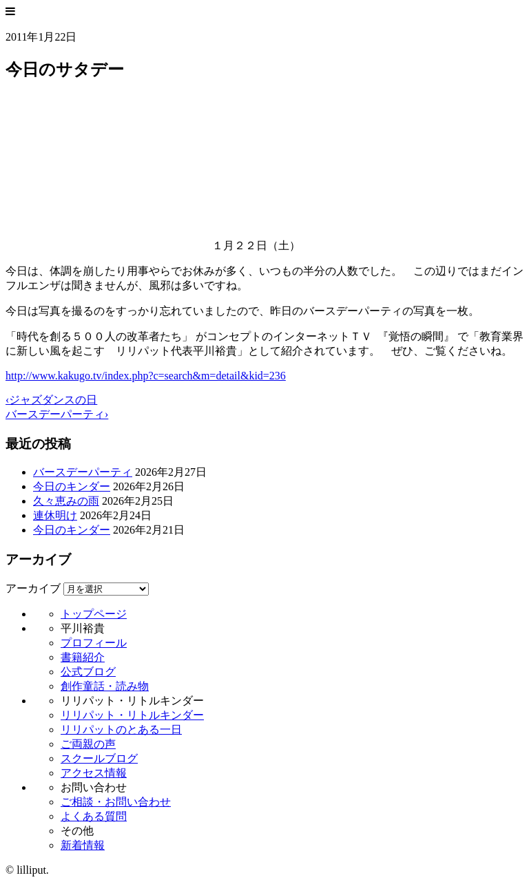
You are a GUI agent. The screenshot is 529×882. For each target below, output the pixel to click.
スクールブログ (99, 758)
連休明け (55, 515)
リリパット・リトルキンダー (132, 715)
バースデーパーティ (82, 472)
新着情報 (83, 845)
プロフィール (94, 643)
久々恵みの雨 (66, 501)
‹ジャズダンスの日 (51, 400)
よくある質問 (94, 816)
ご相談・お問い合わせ (116, 802)
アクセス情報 (94, 773)
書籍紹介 (83, 657)
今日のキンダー (71, 486)
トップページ (94, 614)
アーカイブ (33, 588)
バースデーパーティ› (57, 414)
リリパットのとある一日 (121, 729)
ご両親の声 (88, 744)
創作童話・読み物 (105, 686)
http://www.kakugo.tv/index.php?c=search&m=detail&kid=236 (146, 375)
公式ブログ (88, 672)
